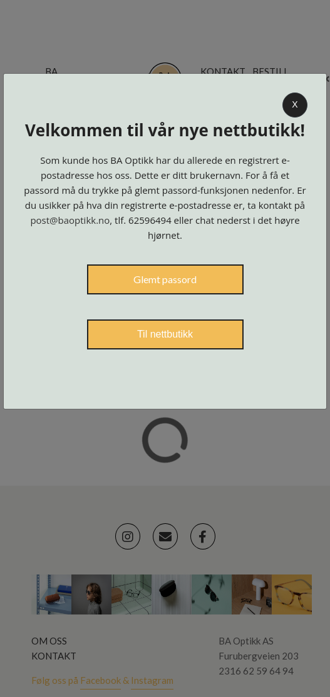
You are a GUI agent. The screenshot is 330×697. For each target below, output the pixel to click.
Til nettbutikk (165, 334)
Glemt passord (165, 279)
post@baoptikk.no (70, 220)
